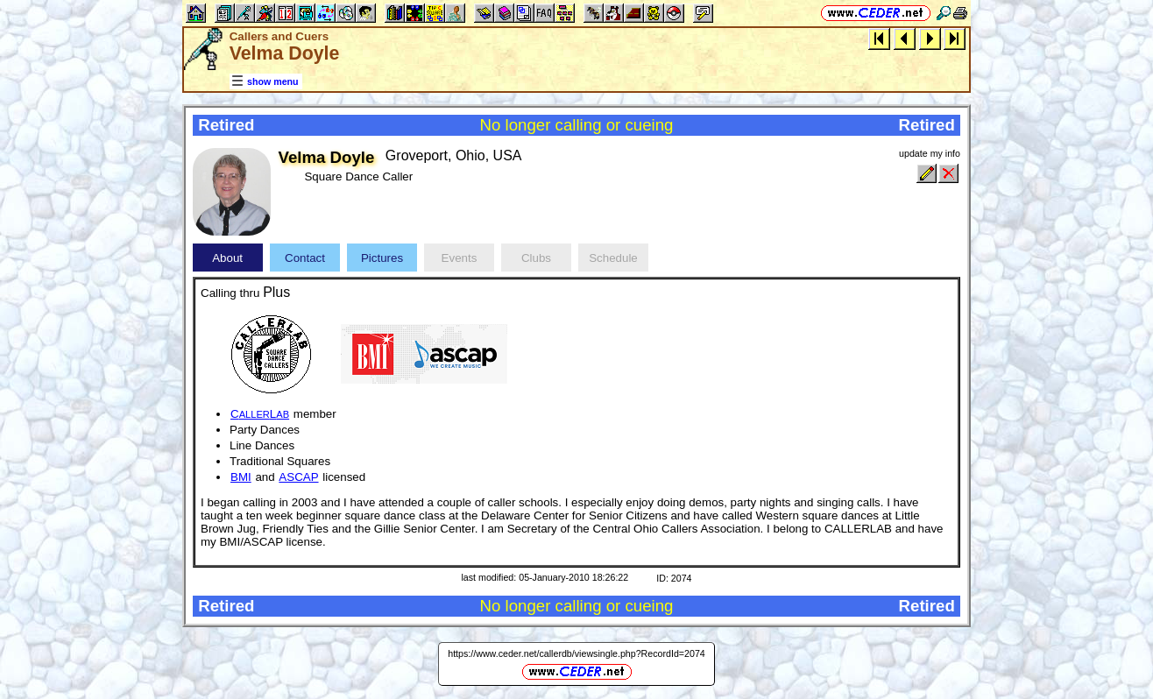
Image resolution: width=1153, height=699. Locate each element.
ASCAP (298, 477)
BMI (240, 477)
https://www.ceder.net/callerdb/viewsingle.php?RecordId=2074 (576, 653)
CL (259, 413)
